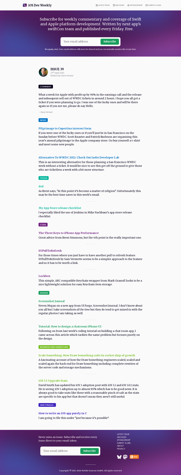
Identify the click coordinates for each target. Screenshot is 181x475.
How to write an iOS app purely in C (63, 413)
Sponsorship (136, 5)
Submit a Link (154, 5)
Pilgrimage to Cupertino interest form (65, 128)
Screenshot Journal (52, 301)
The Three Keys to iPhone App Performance (69, 233)
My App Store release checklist (60, 208)
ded (41, 186)
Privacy (121, 449)
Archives (120, 5)
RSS (135, 456)
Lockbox (44, 276)
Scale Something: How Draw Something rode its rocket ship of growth (87, 355)
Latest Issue (104, 5)
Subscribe (110, 41)
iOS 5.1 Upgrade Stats (53, 380)
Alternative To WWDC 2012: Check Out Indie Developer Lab (79, 157)
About (120, 446)
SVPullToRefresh (50, 250)
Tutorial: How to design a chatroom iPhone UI (70, 326)
